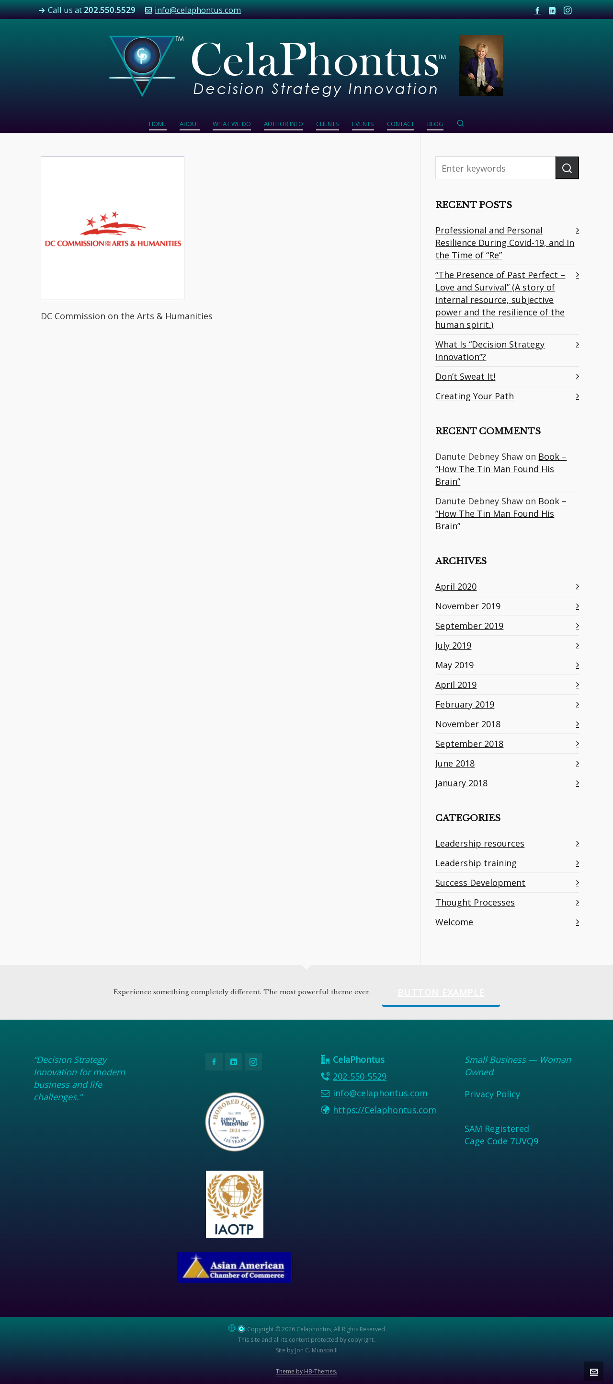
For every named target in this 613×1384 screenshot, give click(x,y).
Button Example (441, 992)
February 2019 (464, 704)
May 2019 (454, 665)
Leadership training (476, 863)
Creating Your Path (474, 396)
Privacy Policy (492, 1094)
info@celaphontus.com (193, 9)
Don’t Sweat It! (465, 376)
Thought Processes (475, 902)
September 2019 (469, 625)
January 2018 (461, 783)
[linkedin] (553, 10)
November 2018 (467, 724)
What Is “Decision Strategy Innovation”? (490, 350)
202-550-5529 (359, 1076)
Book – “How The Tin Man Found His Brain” (501, 469)
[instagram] (569, 10)
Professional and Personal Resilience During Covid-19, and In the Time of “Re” (504, 242)
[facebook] (539, 10)
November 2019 (467, 606)
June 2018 (455, 763)
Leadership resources (479, 843)
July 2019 (453, 645)
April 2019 (456, 684)
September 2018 (469, 743)
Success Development (480, 882)
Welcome (454, 922)
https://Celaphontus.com (384, 1110)
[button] (567, 167)
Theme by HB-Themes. (306, 1371)
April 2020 (456, 586)
